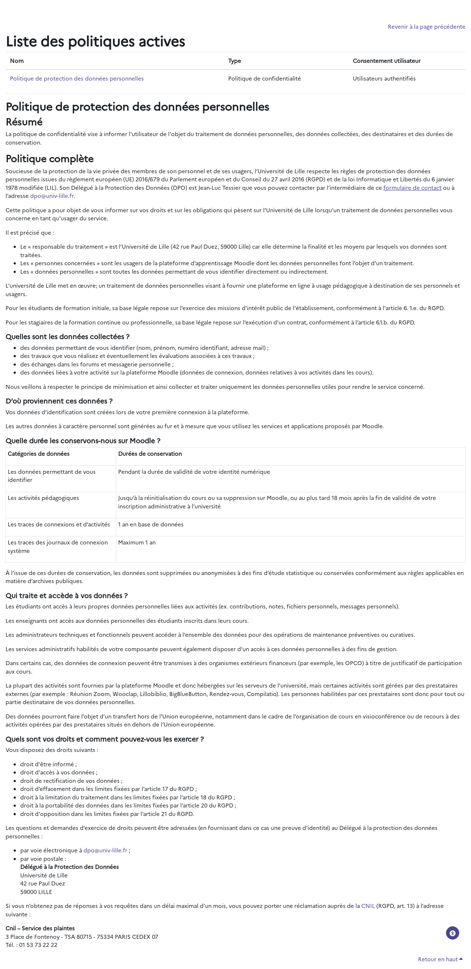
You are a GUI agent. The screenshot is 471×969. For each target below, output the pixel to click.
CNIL (368, 905)
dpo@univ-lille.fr (52, 195)
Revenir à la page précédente (426, 26)
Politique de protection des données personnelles (77, 78)
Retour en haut (440, 959)
